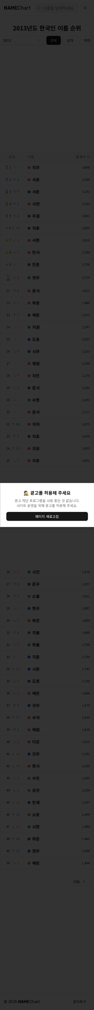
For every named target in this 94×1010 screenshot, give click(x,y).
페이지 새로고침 (47, 516)
